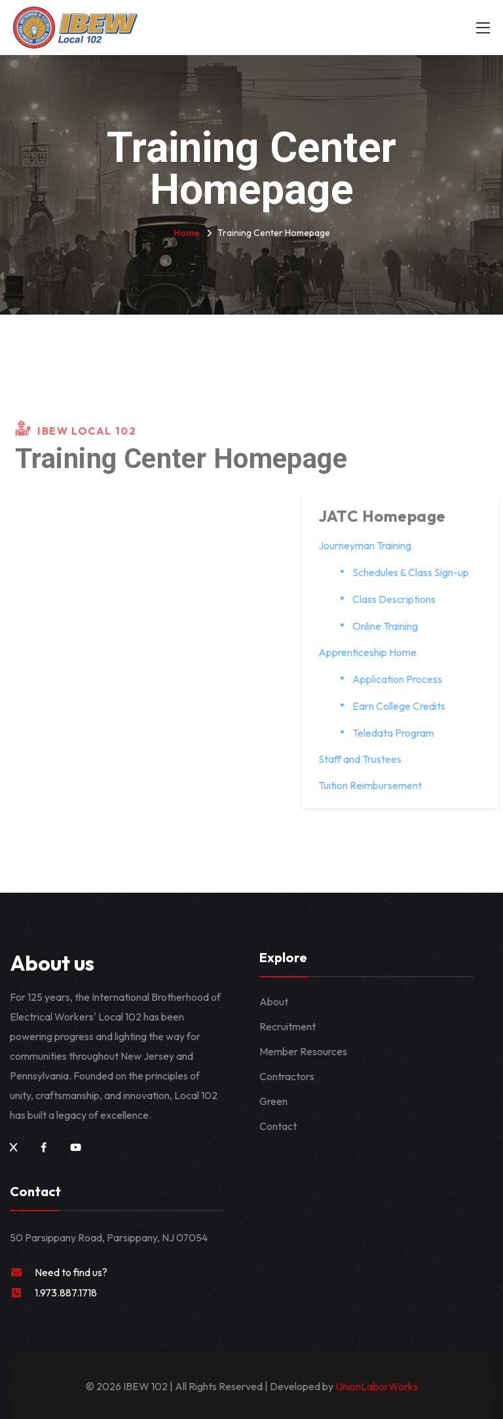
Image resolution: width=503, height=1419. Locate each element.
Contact (278, 1126)
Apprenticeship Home (373, 652)
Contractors (286, 1076)
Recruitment (287, 1026)
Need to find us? (71, 1272)
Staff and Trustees (365, 759)
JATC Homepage (388, 516)
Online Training (391, 625)
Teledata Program (399, 732)
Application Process (403, 679)
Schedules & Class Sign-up (416, 572)
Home (186, 233)
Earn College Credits (404, 705)
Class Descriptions (399, 599)
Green (273, 1101)
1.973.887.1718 (66, 1292)
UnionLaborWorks (375, 1386)
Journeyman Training (370, 545)
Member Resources (303, 1051)
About (273, 1001)
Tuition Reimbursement (376, 785)
